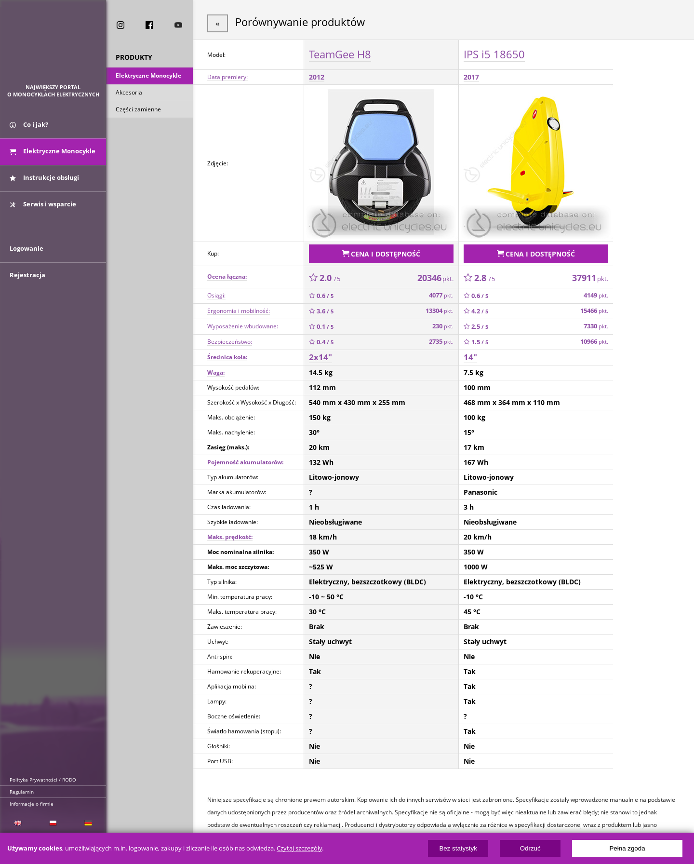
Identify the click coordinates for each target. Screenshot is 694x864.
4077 (441, 292)
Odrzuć (530, 848)
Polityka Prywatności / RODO (43, 779)
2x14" (320, 353)
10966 (594, 338)
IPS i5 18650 (494, 52)
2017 (471, 75)
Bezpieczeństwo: (229, 338)
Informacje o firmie (31, 803)
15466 (594, 307)
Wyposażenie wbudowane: (242, 322)
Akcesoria (129, 93)
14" (470, 353)
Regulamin (22, 791)
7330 (596, 323)
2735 (441, 338)
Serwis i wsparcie (43, 208)
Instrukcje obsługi (44, 182)
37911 (590, 274)
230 (443, 323)
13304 (440, 307)
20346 (435, 274)
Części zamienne (138, 110)
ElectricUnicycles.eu (53, 46)
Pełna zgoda (627, 848)
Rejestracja (27, 285)
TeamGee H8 (340, 52)
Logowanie (26, 259)
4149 (596, 292)
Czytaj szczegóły (299, 848)
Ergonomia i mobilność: (238, 307)
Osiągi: (216, 292)
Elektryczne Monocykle (148, 76)
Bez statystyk (458, 848)
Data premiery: (227, 75)
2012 (316, 75)
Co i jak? (29, 129)
